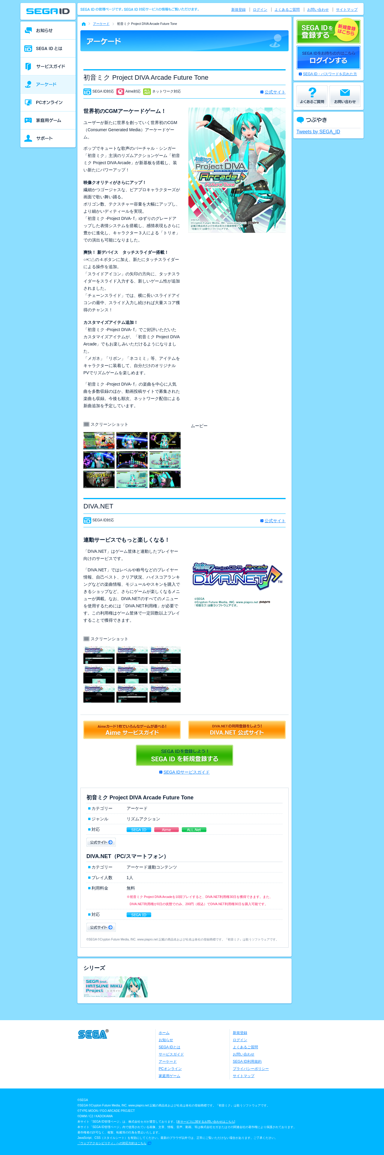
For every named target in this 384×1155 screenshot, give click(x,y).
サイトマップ (347, 9)
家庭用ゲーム (169, 1076)
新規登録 (238, 9)
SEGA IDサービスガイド (187, 772)
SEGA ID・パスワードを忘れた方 (330, 74)
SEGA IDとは (169, 1047)
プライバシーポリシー (251, 1069)
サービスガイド (171, 1054)
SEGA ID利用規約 (247, 1061)
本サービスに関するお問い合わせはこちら (205, 1121)
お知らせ (166, 1040)
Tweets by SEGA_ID (318, 131)
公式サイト (275, 92)
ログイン (260, 9)
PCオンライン (170, 1069)
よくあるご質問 (287, 9)
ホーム (164, 1033)
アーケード (101, 23)
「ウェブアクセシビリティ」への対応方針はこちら (111, 1143)
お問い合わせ (318, 9)
